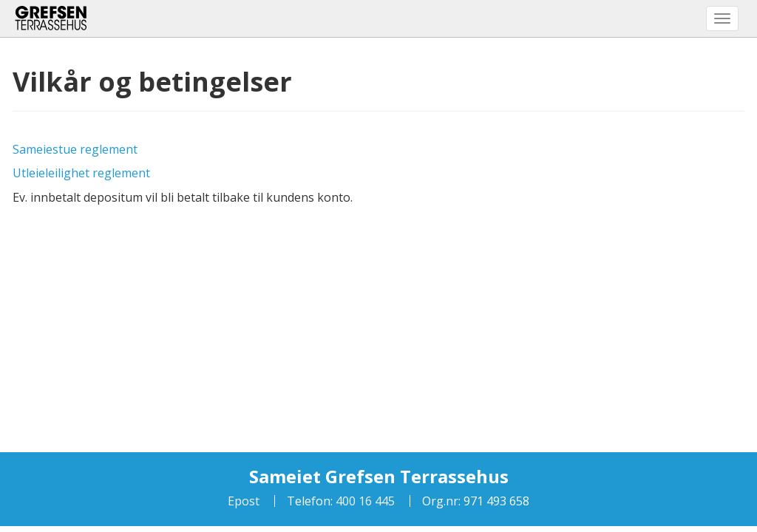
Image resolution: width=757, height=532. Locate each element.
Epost (243, 501)
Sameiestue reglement (75, 149)
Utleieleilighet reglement (81, 173)
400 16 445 (364, 501)
